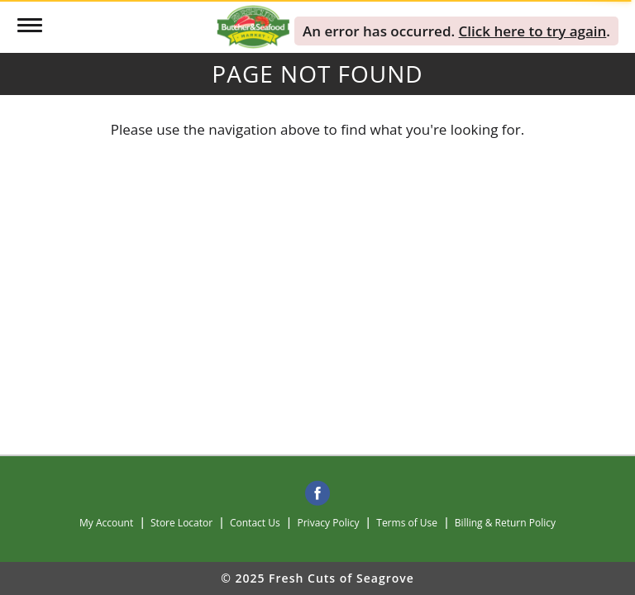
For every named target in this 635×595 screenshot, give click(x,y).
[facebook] (317, 494)
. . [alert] (456, 30)
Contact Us (255, 523)
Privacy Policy (329, 523)
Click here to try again (533, 30)
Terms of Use (406, 523)
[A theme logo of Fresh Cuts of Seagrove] (253, 25)
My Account (106, 523)
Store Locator (181, 523)
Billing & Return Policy (505, 523)
